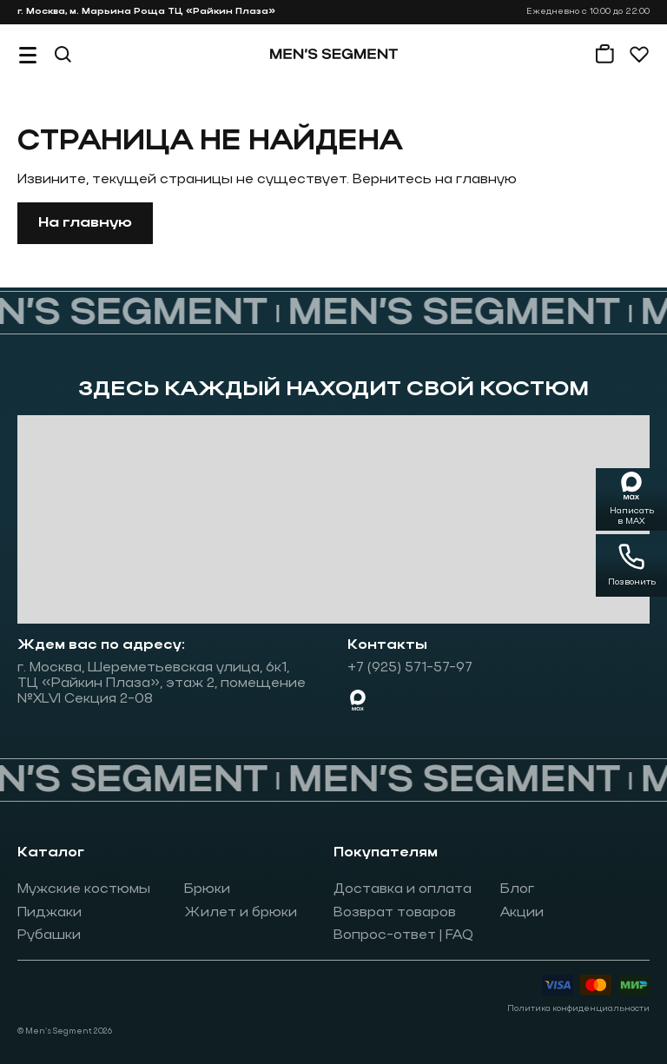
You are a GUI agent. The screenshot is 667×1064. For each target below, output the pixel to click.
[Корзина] (604, 53)
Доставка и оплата (403, 889)
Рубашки (49, 935)
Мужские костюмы (83, 889)
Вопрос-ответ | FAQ (403, 935)
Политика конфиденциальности (578, 1009)
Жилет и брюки (240, 913)
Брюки (207, 889)
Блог (517, 889)
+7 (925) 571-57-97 (409, 668)
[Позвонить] (631, 565)
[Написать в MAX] (631, 499)
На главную (85, 223)
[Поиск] (62, 53)
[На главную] (334, 53)
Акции (522, 913)
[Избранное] (639, 53)
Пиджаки (49, 913)
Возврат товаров (395, 913)
